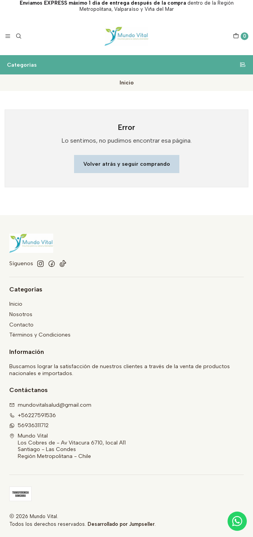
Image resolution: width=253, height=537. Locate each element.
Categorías (126, 64)
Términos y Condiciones (40, 335)
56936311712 (29, 425)
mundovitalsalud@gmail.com (50, 405)
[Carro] (240, 36)
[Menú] (8, 36)
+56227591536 (32, 415)
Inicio (15, 304)
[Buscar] (18, 36)
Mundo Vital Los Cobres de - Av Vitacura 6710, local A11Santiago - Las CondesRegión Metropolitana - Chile (67, 446)
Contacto (21, 325)
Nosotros (20, 314)
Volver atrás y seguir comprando (126, 163)
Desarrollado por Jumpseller (121, 524)
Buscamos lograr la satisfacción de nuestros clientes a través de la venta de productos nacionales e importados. (119, 370)
